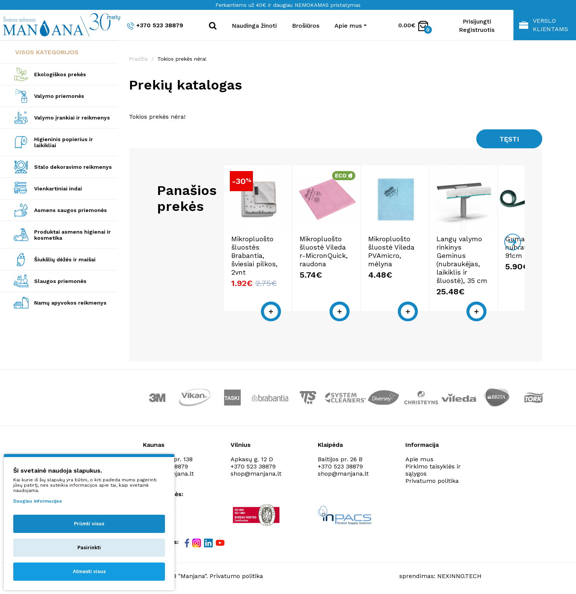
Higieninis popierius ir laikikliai (63, 142)
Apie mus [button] (348, 25)
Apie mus (419, 458)
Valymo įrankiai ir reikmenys (72, 118)
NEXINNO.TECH (459, 575)
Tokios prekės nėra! (182, 59)
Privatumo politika (432, 480)
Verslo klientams (543, 25)
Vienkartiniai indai (58, 188)
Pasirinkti (89, 547)
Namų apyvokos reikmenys (70, 303)
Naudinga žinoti (254, 25)
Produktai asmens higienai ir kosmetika (72, 235)
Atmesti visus (89, 571)
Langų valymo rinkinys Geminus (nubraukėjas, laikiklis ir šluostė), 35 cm (485, 263)
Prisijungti (477, 21)
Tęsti (509, 139)
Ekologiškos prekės (60, 74)
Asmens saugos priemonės (70, 210)
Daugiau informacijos (37, 501)
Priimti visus (89, 523)
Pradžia (138, 59)
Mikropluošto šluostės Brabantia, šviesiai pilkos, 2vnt (261, 258)
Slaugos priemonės (60, 281)
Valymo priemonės (59, 96)
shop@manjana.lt (256, 472)
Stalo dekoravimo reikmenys (73, 167)
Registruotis (476, 29)
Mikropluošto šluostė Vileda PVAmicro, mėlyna (411, 254)
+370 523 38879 (155, 26)
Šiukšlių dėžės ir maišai (65, 259)
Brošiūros (305, 25)
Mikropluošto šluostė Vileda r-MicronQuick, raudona (334, 258)
